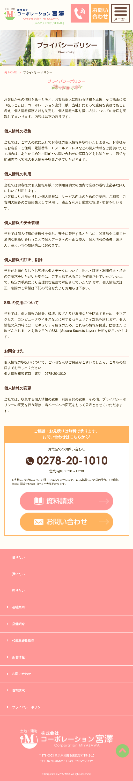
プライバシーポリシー (28, 707)
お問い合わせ (21, 674)
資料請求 (18, 690)
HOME (12, 72)
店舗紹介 (18, 624)
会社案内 (18, 607)
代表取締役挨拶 (23, 640)
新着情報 (18, 657)
